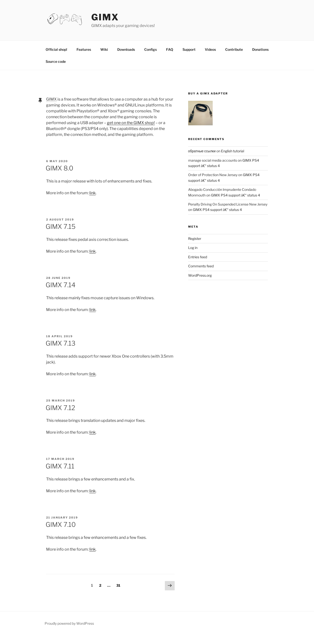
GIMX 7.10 (61, 524)
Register (194, 238)
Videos (210, 49)
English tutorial (232, 151)
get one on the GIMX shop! (131, 122)
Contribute (234, 49)
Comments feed (201, 266)
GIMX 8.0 (59, 168)
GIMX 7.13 (60, 343)
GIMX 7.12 (60, 408)
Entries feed (197, 257)
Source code (56, 61)
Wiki (104, 49)
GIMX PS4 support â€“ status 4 (235, 195)
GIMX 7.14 (61, 285)
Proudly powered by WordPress (69, 623)
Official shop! (56, 49)
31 (119, 585)
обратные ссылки (202, 151)
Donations (260, 49)
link (92, 193)
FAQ (169, 49)
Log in (192, 248)
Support (189, 49)
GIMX (105, 17)
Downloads (126, 49)
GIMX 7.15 (61, 226)
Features (84, 49)
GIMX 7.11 (60, 466)
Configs (150, 49)
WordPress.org (200, 275)
